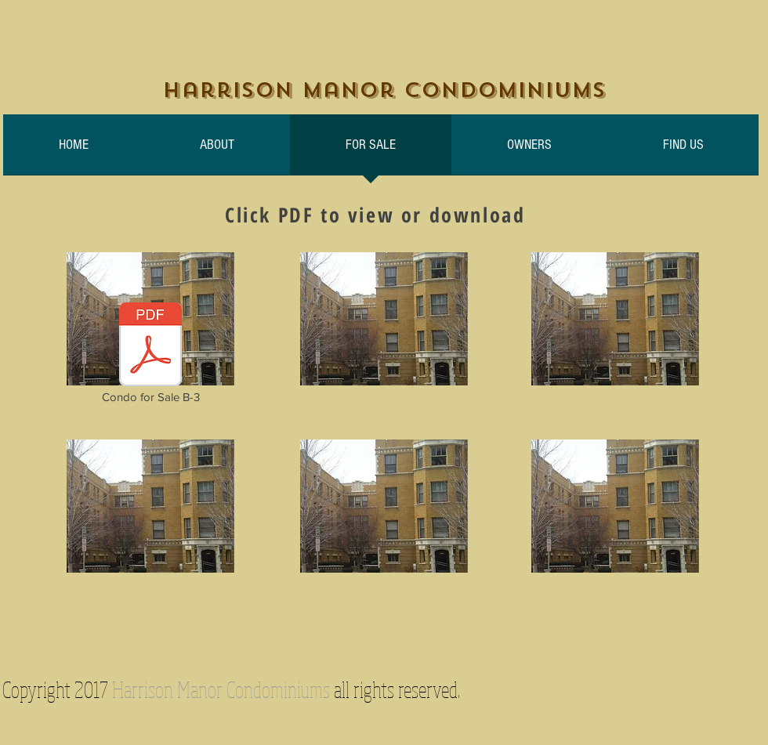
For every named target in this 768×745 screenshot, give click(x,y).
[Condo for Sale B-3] (150, 354)
